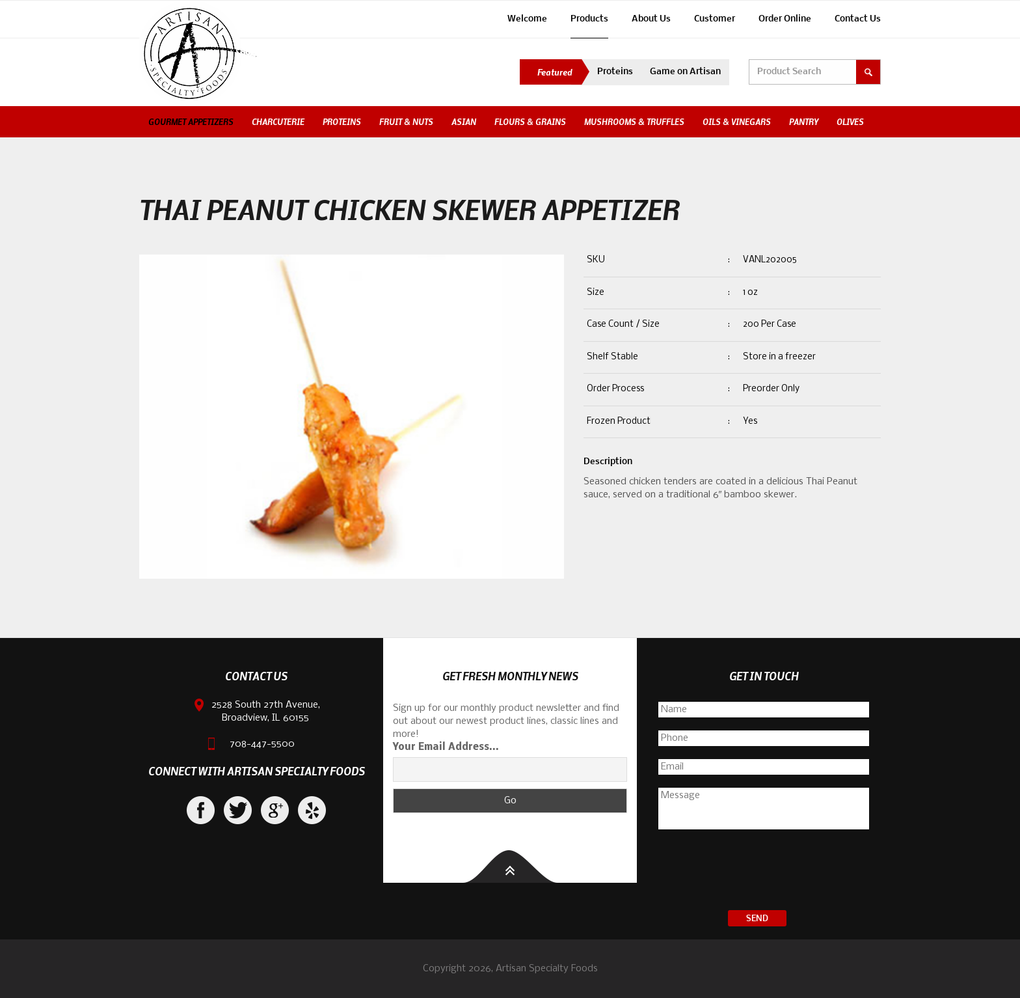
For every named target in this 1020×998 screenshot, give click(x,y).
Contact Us (858, 19)
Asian (463, 122)
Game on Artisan (685, 72)
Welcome (527, 19)
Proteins (615, 72)
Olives (850, 122)
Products (589, 19)
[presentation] (764, 871)
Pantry (803, 122)
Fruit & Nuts (406, 122)
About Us (651, 19)
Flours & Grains (530, 122)
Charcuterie (278, 122)
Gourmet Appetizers (191, 122)
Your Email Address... (446, 747)
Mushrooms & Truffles (634, 122)
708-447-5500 (262, 744)
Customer (714, 19)
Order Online (784, 19)
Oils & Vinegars (737, 122)
